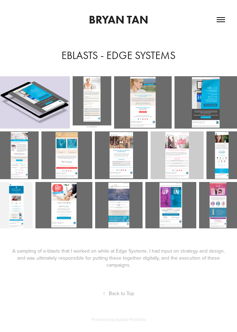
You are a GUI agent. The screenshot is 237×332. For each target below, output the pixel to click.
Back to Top (118, 293)
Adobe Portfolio (131, 319)
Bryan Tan (118, 19)
